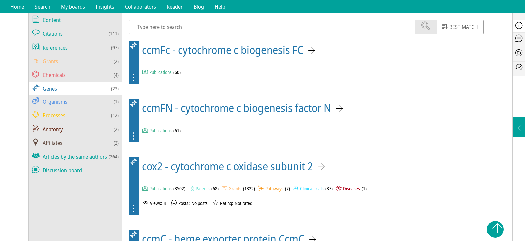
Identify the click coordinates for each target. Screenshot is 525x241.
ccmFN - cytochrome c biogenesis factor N (236, 108)
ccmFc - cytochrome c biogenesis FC (222, 50)
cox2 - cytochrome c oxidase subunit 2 (227, 166)
